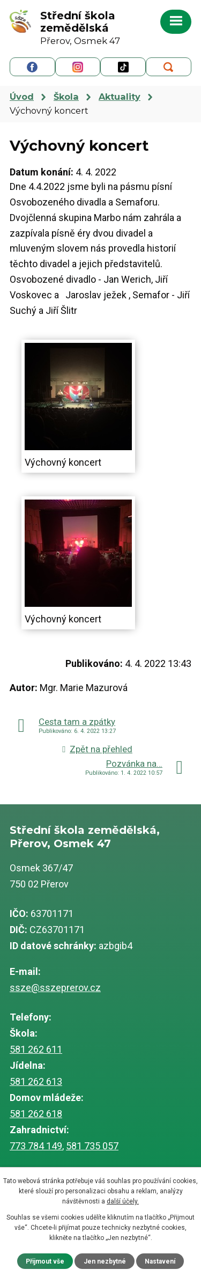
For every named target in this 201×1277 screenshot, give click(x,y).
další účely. (123, 1201)
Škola (66, 96)
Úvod (22, 96)
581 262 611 (36, 1049)
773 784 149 (36, 1145)
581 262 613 (36, 1081)
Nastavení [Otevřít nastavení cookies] (160, 1261)
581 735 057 (92, 1145)
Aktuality (119, 96)
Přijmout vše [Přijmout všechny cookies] (45, 1261)
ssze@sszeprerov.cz (55, 987)
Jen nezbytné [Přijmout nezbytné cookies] (105, 1261)
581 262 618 (36, 1113)
